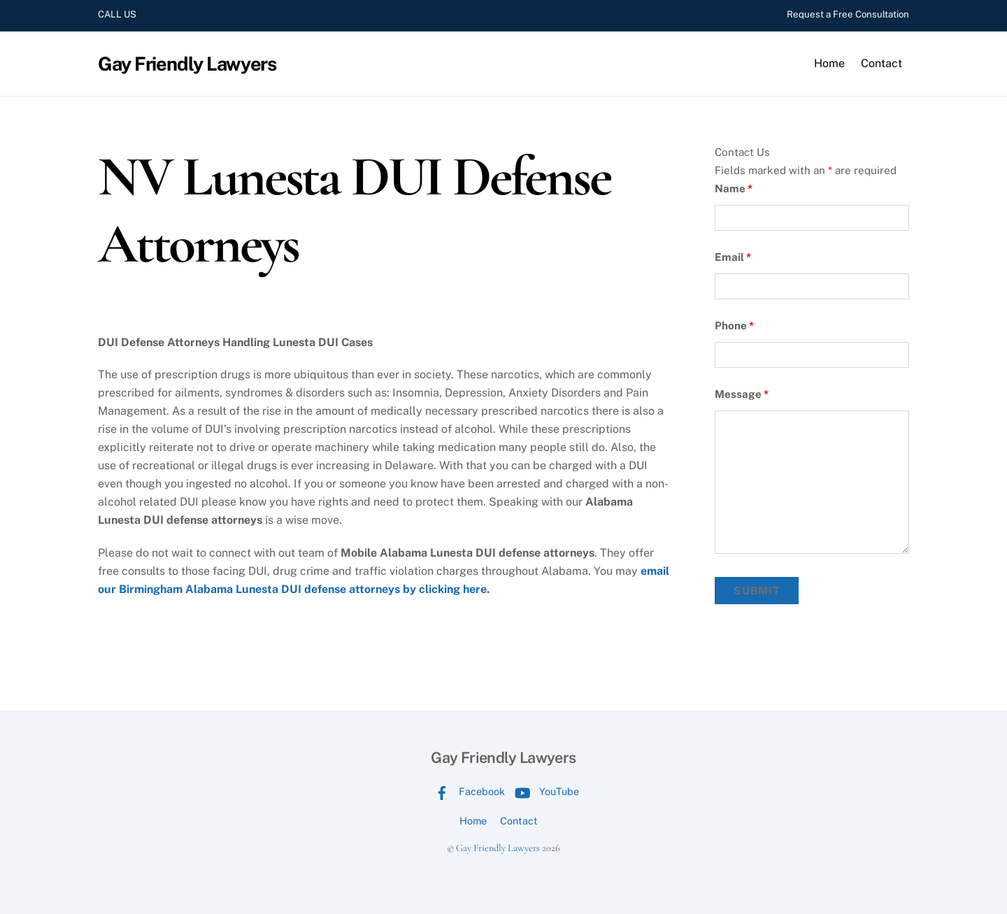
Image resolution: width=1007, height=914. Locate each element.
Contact (881, 63)
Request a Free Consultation (848, 14)
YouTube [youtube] (543, 791)
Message (742, 394)
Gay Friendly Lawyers (498, 848)
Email (733, 257)
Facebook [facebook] (466, 791)
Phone (734, 325)
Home (829, 63)
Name (733, 188)
